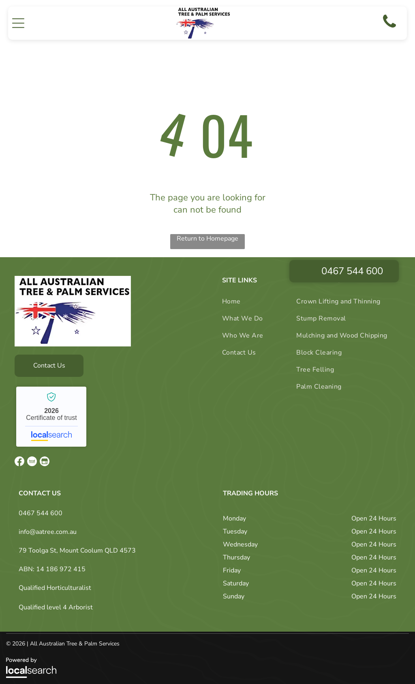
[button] (18, 21)
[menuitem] (248, 296)
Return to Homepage (207, 233)
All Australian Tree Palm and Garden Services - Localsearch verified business (51, 412)
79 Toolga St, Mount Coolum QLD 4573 (77, 545)
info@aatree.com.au (48, 527)
